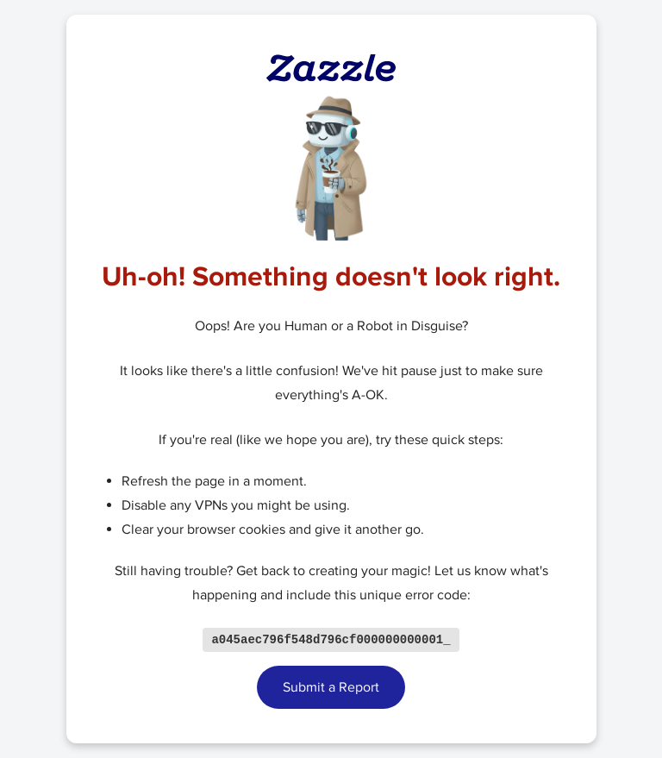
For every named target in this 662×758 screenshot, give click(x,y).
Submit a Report (331, 688)
